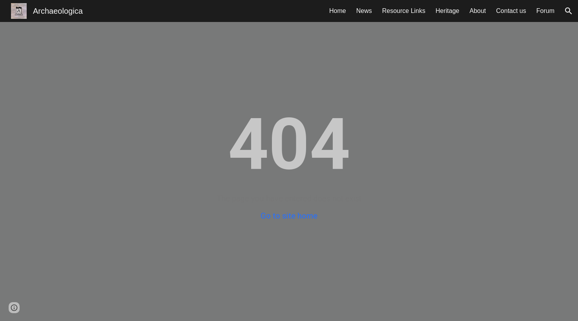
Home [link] (337, 10)
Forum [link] (545, 10)
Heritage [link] (447, 10)
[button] (568, 11)
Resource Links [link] (403, 10)
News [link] (364, 10)
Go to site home (289, 216)
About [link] (477, 10)
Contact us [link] (511, 10)
